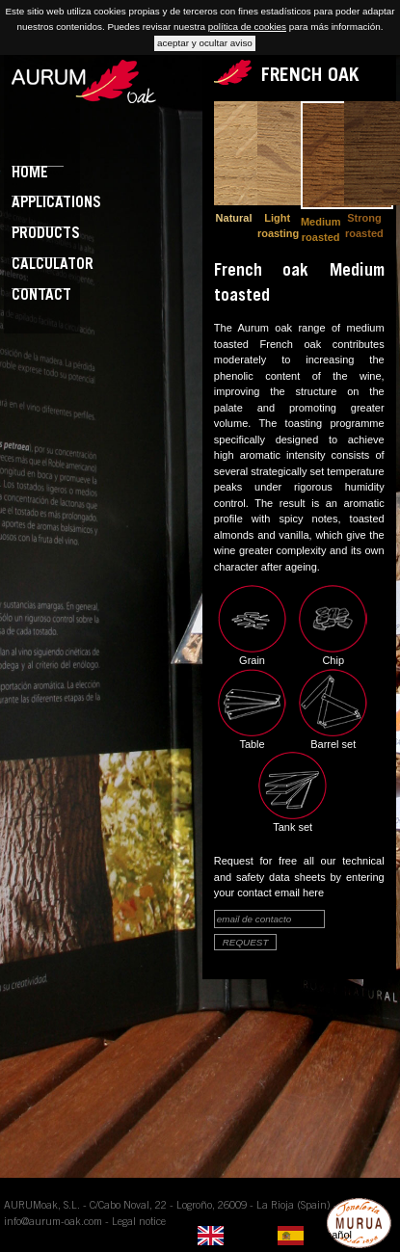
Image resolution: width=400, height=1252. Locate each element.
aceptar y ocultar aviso (205, 43)
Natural (234, 218)
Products (46, 234)
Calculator (52, 265)
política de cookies (247, 26)
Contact (41, 296)
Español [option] (332, 1234)
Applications (56, 204)
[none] (233, 1235)
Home (30, 174)
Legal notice (139, 1222)
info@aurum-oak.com (53, 1222)
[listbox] (279, 1235)
